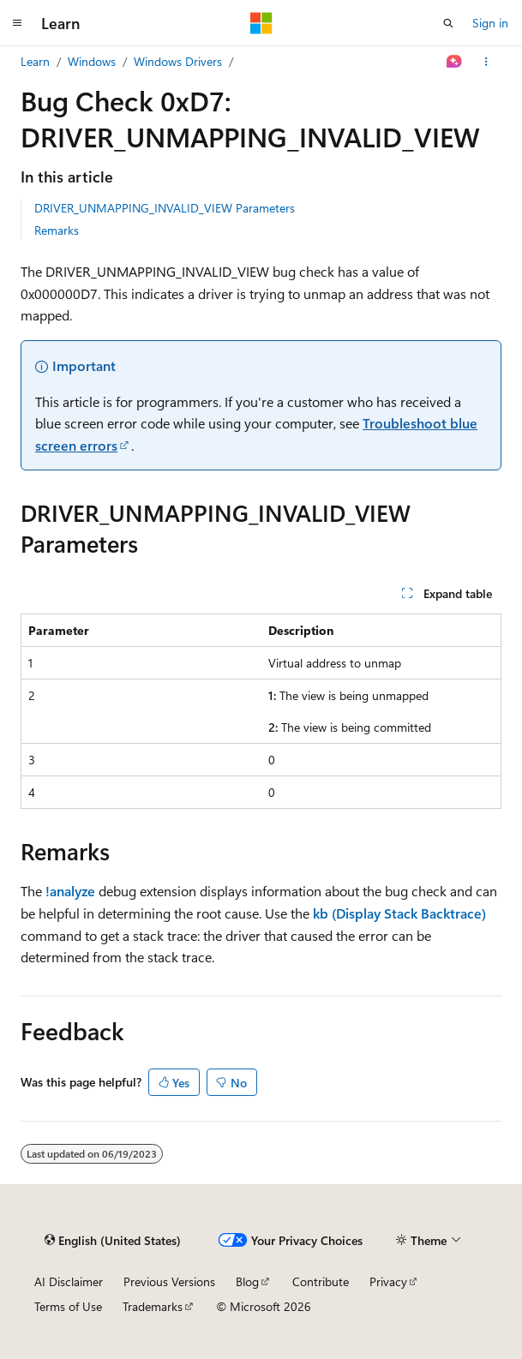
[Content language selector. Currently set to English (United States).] (112, 1240)
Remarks (56, 230)
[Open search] (448, 23)
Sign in (490, 23)
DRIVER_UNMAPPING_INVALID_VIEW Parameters (164, 208)
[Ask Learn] (454, 61)
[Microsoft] (261, 23)
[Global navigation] (17, 23)
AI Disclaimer (68, 1281)
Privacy (388, 1281)
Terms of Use (68, 1306)
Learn (35, 61)
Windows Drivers (178, 61)
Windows (92, 61)
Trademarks (153, 1306)
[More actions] (486, 61)
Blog (247, 1281)
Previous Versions (169, 1281)
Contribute (320, 1281)
